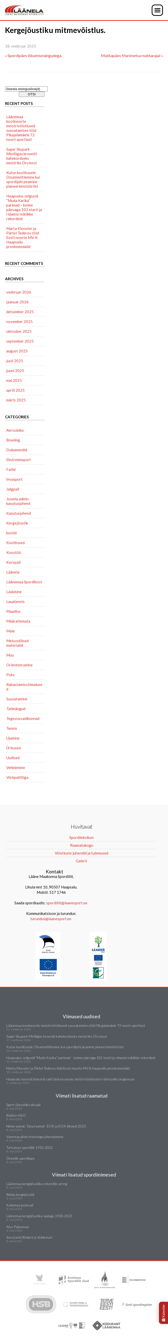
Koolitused (15, 542)
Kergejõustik (17, 523)
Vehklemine (15, 767)
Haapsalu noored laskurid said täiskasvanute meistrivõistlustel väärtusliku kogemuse (70, 1079)
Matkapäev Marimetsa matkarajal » (132, 55)
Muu (10, 655)
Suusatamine (16, 699)
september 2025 (20, 341)
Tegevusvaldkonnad (22, 718)
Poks (10, 674)
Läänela (12, 572)
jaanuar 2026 (17, 302)
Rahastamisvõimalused (24, 686)
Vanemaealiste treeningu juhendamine (35, 1136)
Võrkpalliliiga (17, 777)
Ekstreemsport (18, 459)
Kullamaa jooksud (19, 1205)
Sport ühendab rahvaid (23, 1105)
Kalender (163, 1312)
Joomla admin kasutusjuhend (18, 501)
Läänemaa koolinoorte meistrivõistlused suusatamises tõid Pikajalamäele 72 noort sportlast (21, 128)
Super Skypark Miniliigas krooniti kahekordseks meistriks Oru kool (21, 156)
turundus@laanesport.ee (51, 918)
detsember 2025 (20, 311)
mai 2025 (14, 380)
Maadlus (13, 611)
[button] (157, 10)
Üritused (13, 748)
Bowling (13, 440)
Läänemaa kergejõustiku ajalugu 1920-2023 (39, 1216)
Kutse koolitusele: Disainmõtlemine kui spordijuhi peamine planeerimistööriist (23, 179)
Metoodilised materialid (17, 642)
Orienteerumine (19, 665)
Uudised (13, 757)
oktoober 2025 (19, 331)
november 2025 (19, 321)
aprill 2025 (15, 390)
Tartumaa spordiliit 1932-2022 (29, 1147)
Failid (11, 469)
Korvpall (13, 562)
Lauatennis (15, 601)
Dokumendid (16, 450)
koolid (11, 533)
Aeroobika (15, 430)
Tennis (11, 728)
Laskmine (14, 591)
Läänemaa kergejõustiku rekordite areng (36, 1184)
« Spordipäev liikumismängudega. (33, 55)
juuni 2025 (15, 370)
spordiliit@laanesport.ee (66, 903)
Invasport (14, 479)
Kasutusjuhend (18, 513)
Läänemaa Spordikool (24, 582)
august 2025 (17, 351)
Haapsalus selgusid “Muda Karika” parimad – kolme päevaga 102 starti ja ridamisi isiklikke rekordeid (24, 207)
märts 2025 (16, 400)
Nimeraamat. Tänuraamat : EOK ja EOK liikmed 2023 (46, 1126)
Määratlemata (18, 621)
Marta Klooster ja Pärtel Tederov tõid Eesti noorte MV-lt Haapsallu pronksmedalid (22, 237)
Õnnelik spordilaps (20, 1158)
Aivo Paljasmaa (17, 1227)
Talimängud (15, 708)
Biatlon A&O (16, 1115)
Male (10, 631)
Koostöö (13, 552)
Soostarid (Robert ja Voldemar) (29, 1237)
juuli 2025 (14, 360)
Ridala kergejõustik (20, 1194)
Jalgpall (12, 489)
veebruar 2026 (18, 292)
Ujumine (13, 738)
